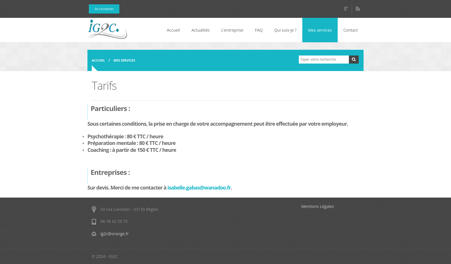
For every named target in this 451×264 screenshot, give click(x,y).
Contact (350, 30)
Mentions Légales (317, 206)
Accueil (173, 30)
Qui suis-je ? (285, 30)
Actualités (201, 30)
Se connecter (104, 9)
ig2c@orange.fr (114, 233)
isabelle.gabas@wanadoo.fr (199, 187)
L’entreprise (232, 30)
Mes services (320, 30)
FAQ (259, 30)
